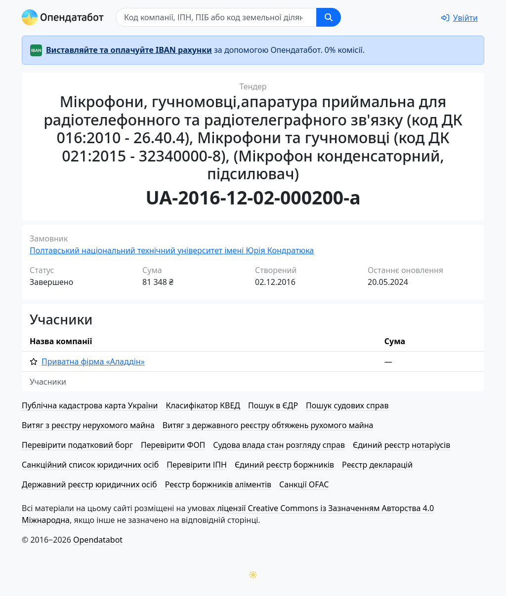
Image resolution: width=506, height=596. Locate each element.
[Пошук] (216, 17)
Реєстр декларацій (377, 464)
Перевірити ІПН (197, 464)
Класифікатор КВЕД (203, 405)
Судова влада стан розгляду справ (279, 444)
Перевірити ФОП (173, 444)
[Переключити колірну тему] (253, 574)
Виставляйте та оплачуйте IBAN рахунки (129, 49)
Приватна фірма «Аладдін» (93, 361)
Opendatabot (98, 539)
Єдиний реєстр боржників (284, 464)
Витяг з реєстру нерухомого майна (88, 425)
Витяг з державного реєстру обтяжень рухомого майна (268, 425)
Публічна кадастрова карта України (90, 405)
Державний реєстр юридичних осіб (89, 484)
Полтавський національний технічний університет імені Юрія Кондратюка (172, 250)
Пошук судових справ (347, 405)
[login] (459, 17)
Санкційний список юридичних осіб (90, 464)
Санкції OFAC (304, 484)
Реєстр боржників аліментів (218, 484)
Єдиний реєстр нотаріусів (401, 444)
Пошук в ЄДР (273, 405)
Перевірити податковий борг (77, 444)
